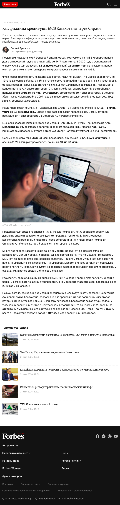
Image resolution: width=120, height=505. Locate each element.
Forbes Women (11, 468)
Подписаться (10, 4)
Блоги (65, 468)
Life (64, 453)
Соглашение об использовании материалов (26, 490)
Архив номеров (12, 476)
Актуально (8, 445)
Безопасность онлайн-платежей (75, 490)
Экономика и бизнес (15, 453)
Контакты (7, 484)
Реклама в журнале (58, 484)
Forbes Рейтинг (71, 460)
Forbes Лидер (10, 460)
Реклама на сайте (30, 484)
